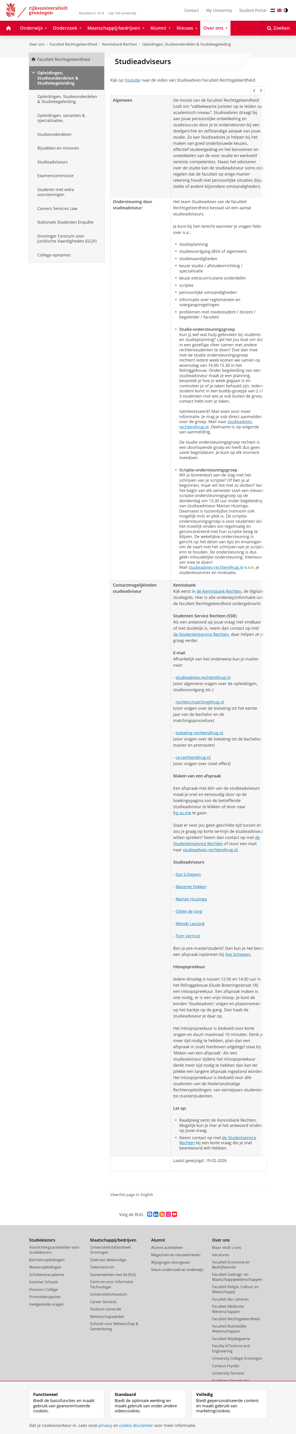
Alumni (158, 1234)
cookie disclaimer (136, 1425)
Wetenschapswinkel (107, 1310)
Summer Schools (43, 1275)
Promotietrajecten (45, 1290)
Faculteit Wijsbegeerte (231, 1332)
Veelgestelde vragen (46, 1298)
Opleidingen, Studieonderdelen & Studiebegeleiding (186, 44)
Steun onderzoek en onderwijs (177, 1263)
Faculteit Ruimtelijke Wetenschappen (229, 1323)
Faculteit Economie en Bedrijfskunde (231, 1258)
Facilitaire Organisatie (230, 1374)
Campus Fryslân (225, 1359)
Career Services (103, 1295)
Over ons (37, 44)
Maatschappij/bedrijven (113, 1234)
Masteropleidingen (45, 1260)
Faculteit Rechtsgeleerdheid (73, 44)
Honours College (43, 1283)
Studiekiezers (42, 1234)
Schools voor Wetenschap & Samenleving (114, 1320)
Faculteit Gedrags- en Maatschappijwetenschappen (237, 1271)
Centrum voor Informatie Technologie (111, 1278)
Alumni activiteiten (167, 1241)
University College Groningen (237, 1352)
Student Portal (252, 10)
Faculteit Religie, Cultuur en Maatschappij (235, 1283)
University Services (228, 1366)
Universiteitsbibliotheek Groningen (110, 1244)
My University (219, 10)
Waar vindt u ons (226, 1241)
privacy (105, 1425)
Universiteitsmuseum (108, 1288)
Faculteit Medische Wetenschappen (228, 1303)
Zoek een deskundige (108, 1253)
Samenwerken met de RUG (113, 1268)
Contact (191, 10)
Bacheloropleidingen (47, 1253)
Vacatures (220, 1248)
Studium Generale (105, 1302)
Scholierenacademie (46, 1268)
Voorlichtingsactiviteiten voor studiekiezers (54, 1244)
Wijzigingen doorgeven (170, 1256)
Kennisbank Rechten (119, 44)
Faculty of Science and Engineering (231, 1342)
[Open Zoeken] (278, 28)
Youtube (132, 80)
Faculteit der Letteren (230, 1293)
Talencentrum (102, 1260)
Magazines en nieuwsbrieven (175, 1248)
